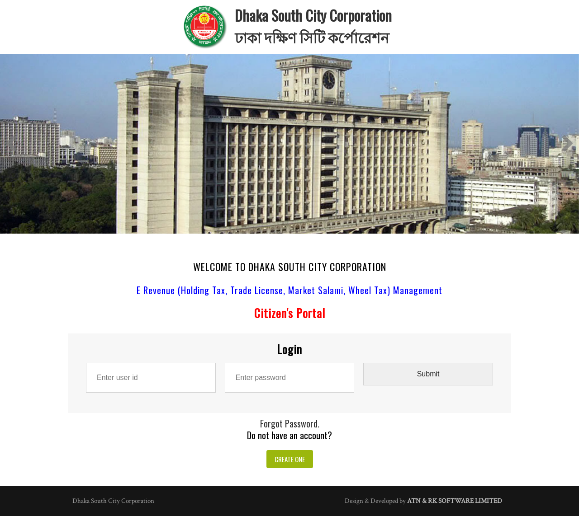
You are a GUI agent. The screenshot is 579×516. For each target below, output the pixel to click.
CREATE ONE (290, 459)
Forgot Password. (289, 423)
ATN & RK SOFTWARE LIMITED (454, 501)
